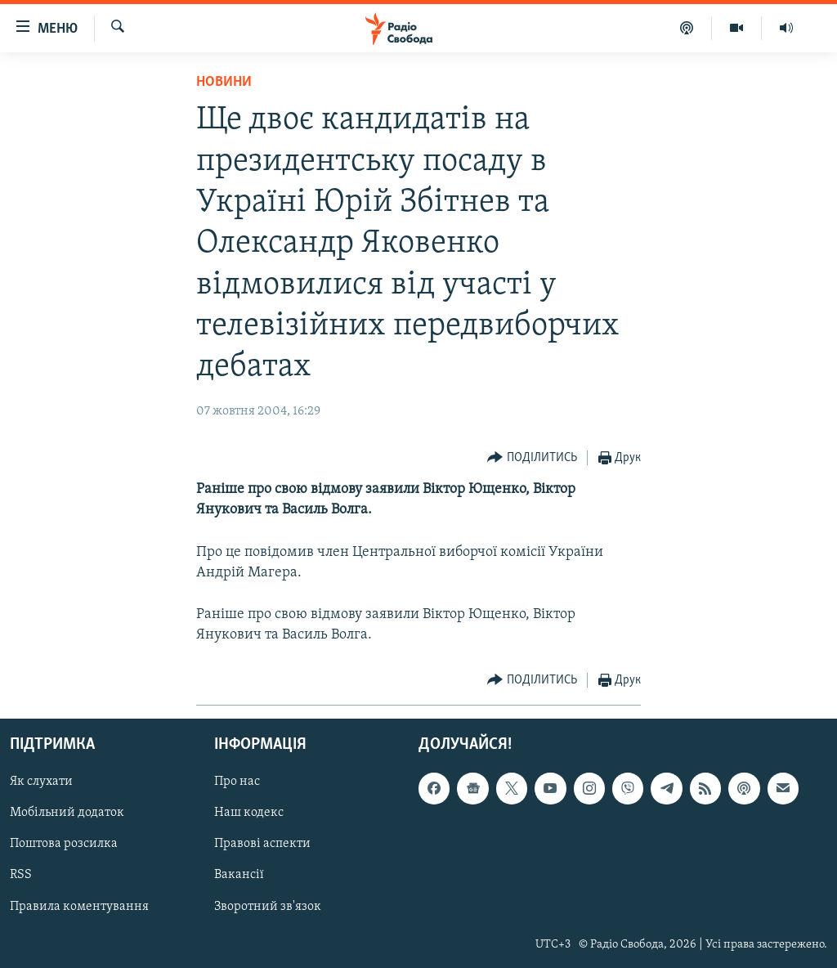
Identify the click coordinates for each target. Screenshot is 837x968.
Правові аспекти (262, 843)
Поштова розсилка (64, 843)
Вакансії (239, 874)
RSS (21, 874)
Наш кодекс (249, 812)
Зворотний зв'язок (267, 906)
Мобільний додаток (67, 812)
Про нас (237, 781)
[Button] (532, 458)
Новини (224, 82)
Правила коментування (79, 906)
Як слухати (41, 781)
